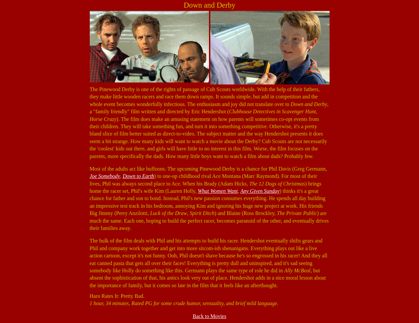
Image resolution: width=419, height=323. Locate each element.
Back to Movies (209, 316)
